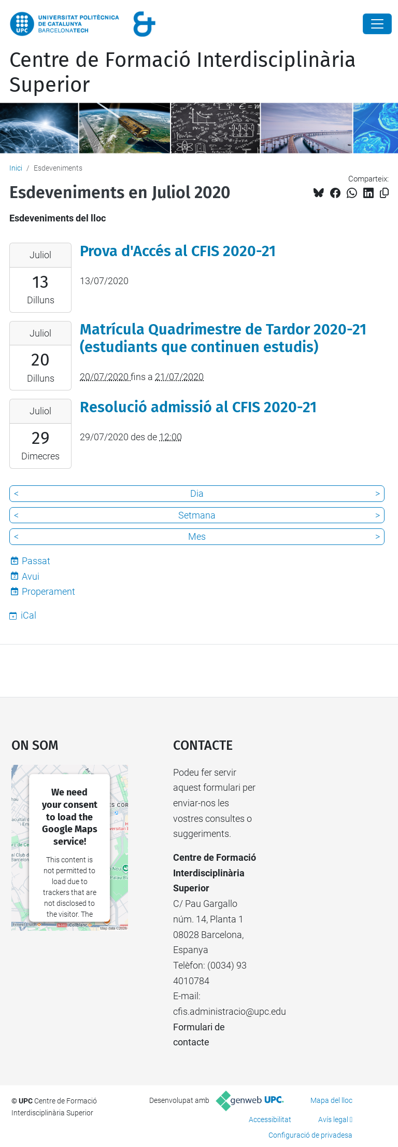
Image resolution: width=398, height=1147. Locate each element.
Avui (30, 576)
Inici (15, 168)
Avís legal (333, 1119)
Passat (36, 560)
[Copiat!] (384, 193)
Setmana (197, 515)
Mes (197, 536)
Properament (48, 591)
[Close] (377, 23)
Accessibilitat (270, 1119)
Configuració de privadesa (310, 1135)
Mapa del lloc (331, 1100)
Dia (197, 493)
